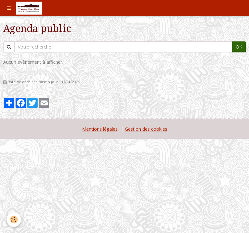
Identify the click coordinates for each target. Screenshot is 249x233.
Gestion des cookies (146, 129)
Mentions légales (100, 129)
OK (239, 47)
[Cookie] (13, 219)
